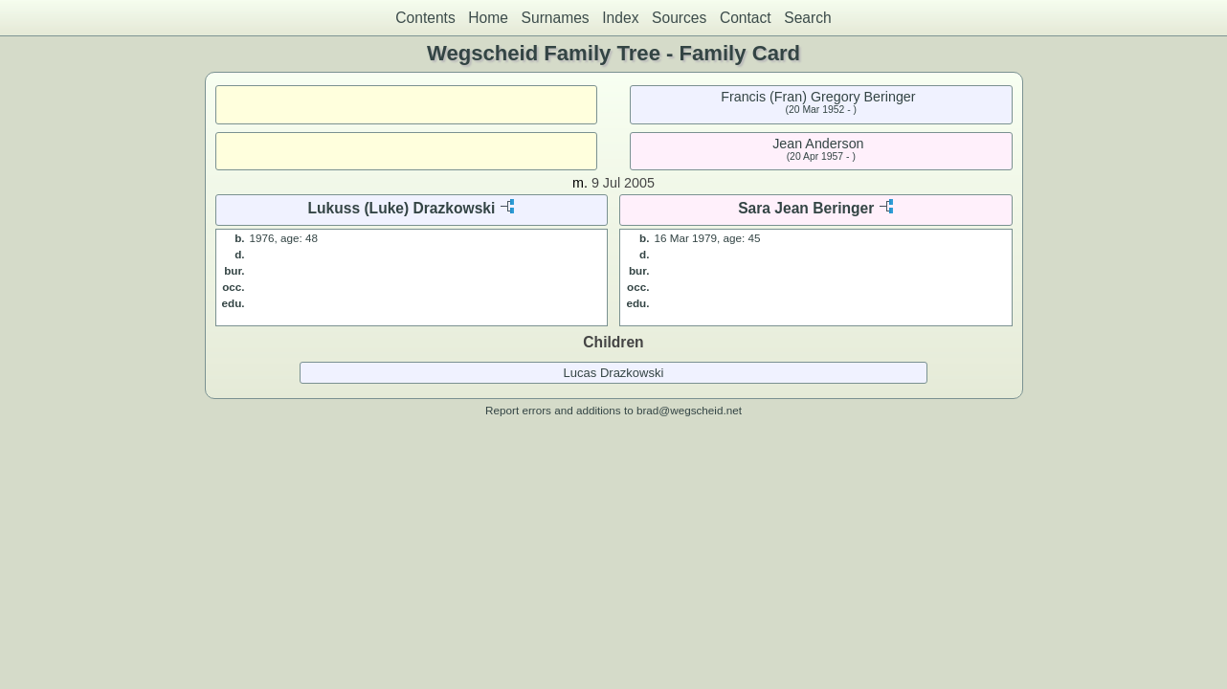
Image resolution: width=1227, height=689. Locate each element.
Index (620, 18)
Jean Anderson (817, 143)
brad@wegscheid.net (689, 410)
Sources (679, 18)
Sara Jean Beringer (806, 208)
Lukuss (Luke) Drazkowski (401, 208)
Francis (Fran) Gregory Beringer (818, 96)
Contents (425, 18)
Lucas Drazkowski (614, 373)
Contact (745, 18)
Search (807, 18)
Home (488, 18)
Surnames (556, 18)
